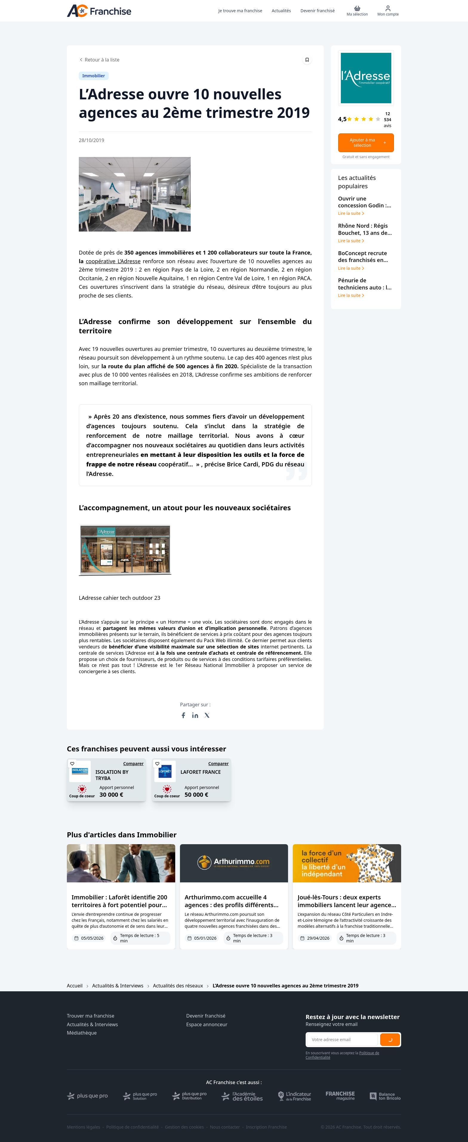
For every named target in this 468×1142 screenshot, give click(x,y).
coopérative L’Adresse (113, 261)
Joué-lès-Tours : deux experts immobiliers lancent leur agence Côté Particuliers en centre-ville (344, 905)
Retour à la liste (99, 59)
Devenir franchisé (205, 1016)
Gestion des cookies (184, 1127)
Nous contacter (225, 1127)
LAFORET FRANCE (201, 772)
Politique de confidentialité (132, 1127)
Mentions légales (83, 1127)
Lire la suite (351, 213)
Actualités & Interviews (117, 985)
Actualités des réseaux (178, 985)
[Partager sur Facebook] (183, 715)
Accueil (75, 985)
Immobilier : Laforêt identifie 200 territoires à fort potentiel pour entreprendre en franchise (119, 905)
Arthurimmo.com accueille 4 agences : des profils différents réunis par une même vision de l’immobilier (229, 908)
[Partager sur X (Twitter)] (207, 715)
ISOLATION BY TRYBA (112, 775)
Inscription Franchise (266, 1127)
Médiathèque (82, 1033)
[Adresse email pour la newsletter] (342, 1039)
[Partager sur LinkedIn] (195, 715)
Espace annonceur (206, 1024)
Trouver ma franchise (90, 1016)
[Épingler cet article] (307, 59)
